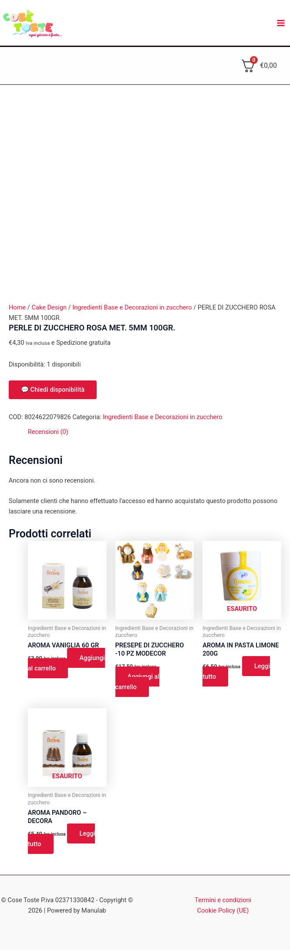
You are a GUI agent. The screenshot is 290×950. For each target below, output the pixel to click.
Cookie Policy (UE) (223, 910)
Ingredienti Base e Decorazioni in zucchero (132, 307)
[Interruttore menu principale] (281, 23)
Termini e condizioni (223, 900)
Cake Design (49, 307)
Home (17, 307)
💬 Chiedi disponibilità (52, 389)
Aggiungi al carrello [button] (66, 663)
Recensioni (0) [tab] (48, 432)
